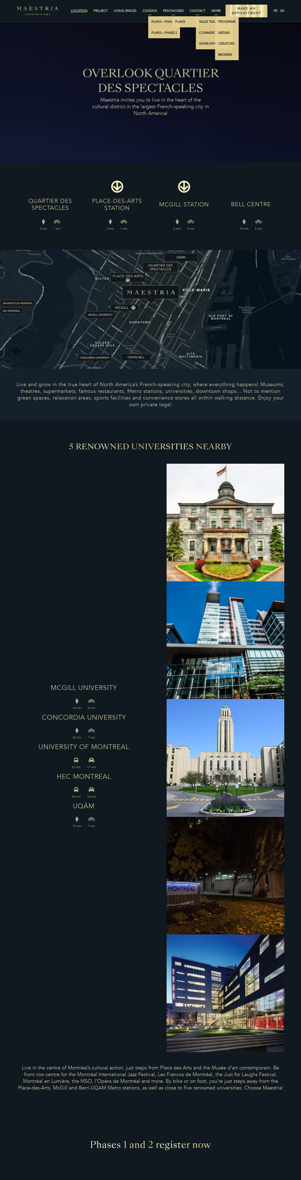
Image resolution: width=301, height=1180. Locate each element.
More (216, 11)
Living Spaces (125, 11)
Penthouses (173, 11)
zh (282, 11)
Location (79, 11)
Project (101, 11)
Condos (150, 11)
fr (275, 11)
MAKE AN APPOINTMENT (246, 10)
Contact (197, 11)
